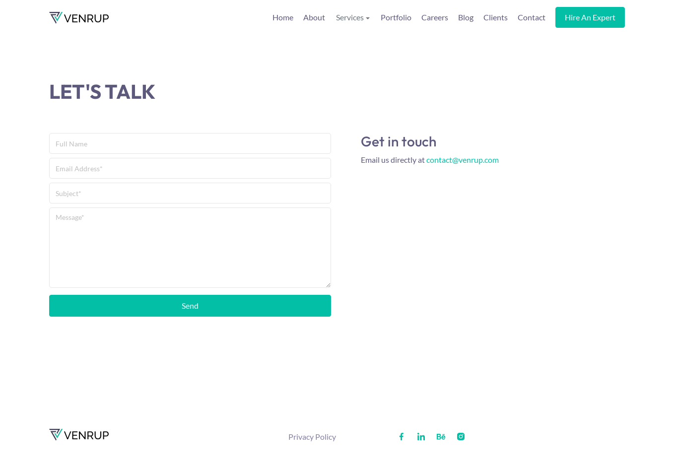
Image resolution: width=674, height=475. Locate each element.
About (314, 17)
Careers (434, 17)
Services (350, 17)
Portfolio (396, 17)
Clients (495, 17)
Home (282, 17)
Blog (465, 17)
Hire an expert (590, 17)
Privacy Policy (312, 436)
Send (190, 305)
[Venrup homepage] (79, 17)
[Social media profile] (401, 436)
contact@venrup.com (462, 159)
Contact (531, 17)
